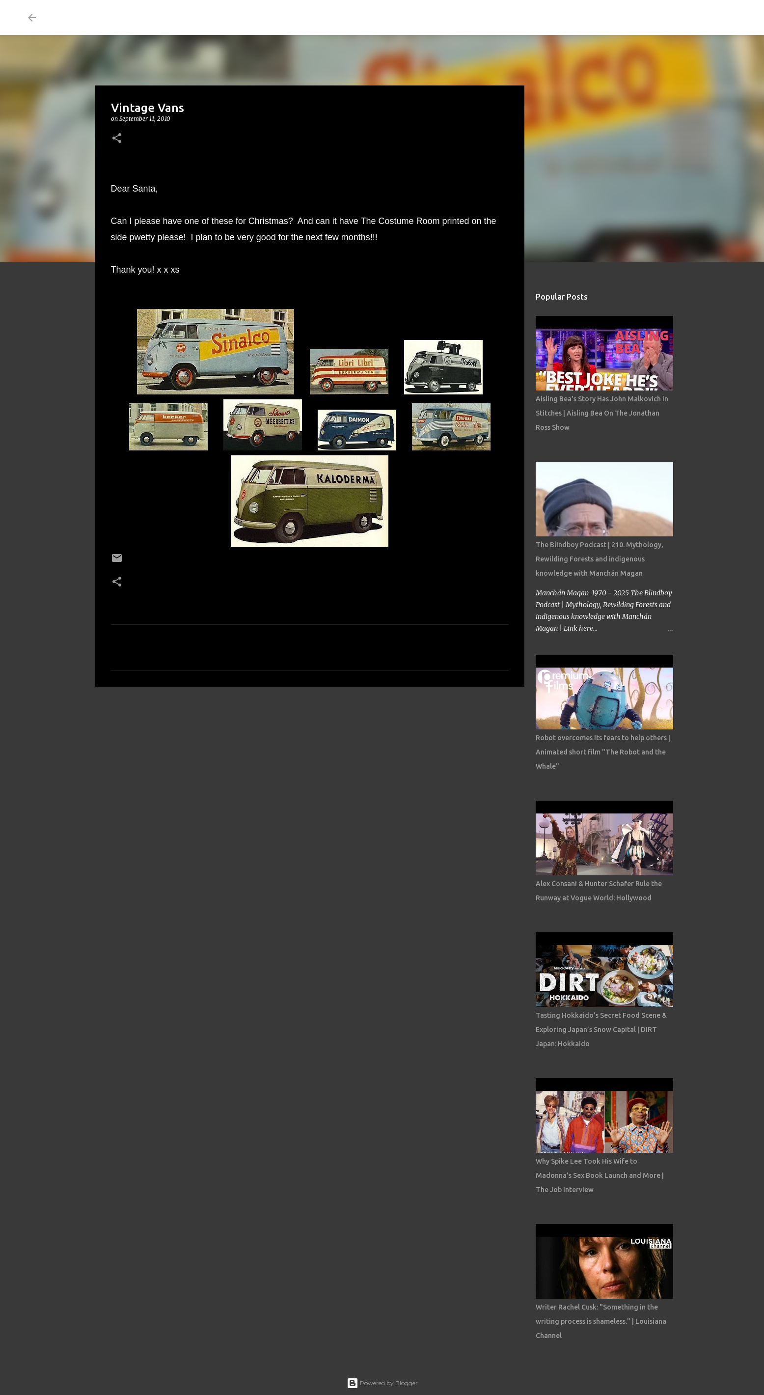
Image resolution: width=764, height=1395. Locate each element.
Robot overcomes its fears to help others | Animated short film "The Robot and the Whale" (603, 752)
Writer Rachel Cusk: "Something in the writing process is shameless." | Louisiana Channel (601, 1321)
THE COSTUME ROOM (134, 17)
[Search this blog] (686, 17)
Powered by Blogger (382, 1383)
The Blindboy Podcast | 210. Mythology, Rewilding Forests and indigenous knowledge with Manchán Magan (599, 559)
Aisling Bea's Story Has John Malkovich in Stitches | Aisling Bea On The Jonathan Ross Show (602, 413)
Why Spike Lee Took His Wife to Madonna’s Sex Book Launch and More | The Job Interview (600, 1175)
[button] (117, 138)
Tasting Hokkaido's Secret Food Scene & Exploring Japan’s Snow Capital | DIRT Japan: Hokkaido (601, 1029)
